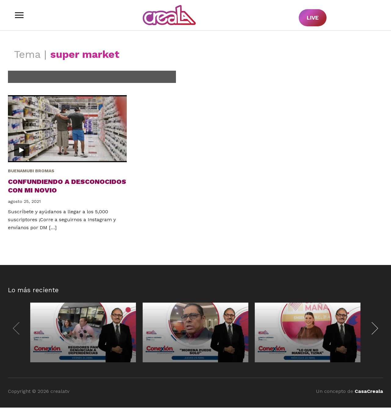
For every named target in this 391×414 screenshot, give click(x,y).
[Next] (373, 328)
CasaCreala (369, 391)
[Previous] (18, 328)
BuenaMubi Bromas (31, 170)
